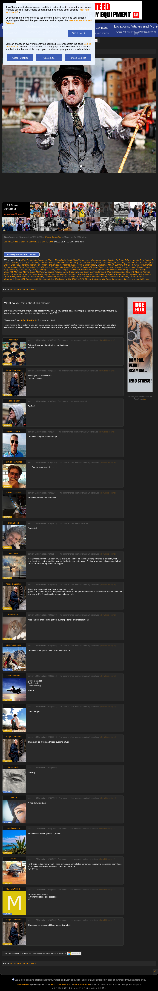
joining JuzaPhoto (28, 320)
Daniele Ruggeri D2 (111, 262)
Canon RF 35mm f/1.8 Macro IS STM (36, 242)
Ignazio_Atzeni (114, 267)
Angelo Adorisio (110, 260)
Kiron (34, 269)
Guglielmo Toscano (89, 267)
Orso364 (55, 274)
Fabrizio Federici (28, 265)
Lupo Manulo (103, 269)
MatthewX (40, 272)
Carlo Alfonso (32, 262)
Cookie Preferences (81, 984)
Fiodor (44, 265)
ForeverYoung (54, 265)
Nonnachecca (18, 274)
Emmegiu (15, 265)
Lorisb (51, 269)
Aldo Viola (90, 260)
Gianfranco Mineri (106, 265)
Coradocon (88, 262)
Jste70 (27, 269)
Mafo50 (113, 269)
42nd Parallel (27, 260)
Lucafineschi (74, 269)
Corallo (97, 262)
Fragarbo (66, 265)
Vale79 (81, 279)
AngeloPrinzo (125, 260)
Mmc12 (7, 274)
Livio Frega (42, 269)
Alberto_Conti (65, 260)
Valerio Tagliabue (93, 279)
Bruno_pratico (18, 262)
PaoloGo (90, 274)
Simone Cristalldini (109, 276)
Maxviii (110, 272)
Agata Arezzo (40, 260)
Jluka (20, 269)
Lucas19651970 (88, 269)
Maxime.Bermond (98, 272)
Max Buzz (84, 272)
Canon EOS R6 (11, 242)
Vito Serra (106, 279)
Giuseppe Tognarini (50, 267)
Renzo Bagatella (129, 274)
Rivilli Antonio (22, 276)
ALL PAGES (15, 289)
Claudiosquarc (75, 262)
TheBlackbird (61, 279)
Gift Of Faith (129, 265)
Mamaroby (122, 269)
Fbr (38, 265)
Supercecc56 (32, 279)
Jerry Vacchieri (10, 269)
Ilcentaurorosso (129, 267)
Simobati (96, 276)
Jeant (147, 267)
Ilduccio (140, 267)
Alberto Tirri (53, 260)
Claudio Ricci (62, 262)
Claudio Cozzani (47, 262)
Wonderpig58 (138, 279)
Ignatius (102, 267)
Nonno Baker (31, 274)
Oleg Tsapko (44, 274)
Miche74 (130, 272)
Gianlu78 (119, 265)
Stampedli (123, 276)
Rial (140, 274)
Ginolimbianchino (144, 265)
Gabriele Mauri (89, 265)
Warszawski (117, 279)
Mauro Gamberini (70, 272)
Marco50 (18, 272)
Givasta (75, 267)
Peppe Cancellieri (53, 237)
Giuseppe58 (65, 267)
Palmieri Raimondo (68, 274)
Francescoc (76, 265)
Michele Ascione (142, 272)
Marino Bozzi (29, 272)
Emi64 (7, 265)
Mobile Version (23, 984)
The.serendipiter (46, 279)
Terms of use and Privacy (61, 984)
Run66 (33, 276)
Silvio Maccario (69, 276)
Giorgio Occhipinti (27, 267)
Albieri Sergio (79, 260)
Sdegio (40, 276)
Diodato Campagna (143, 262)
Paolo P (81, 274)
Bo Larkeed (13, 523)
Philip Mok (110, 274)
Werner (127, 279)
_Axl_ (147, 279)
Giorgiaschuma (10, 267)
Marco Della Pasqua (138, 269)
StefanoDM (20, 279)
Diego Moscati (127, 262)
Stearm (132, 276)
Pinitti (118, 274)
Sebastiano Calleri (52, 276)
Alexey (99, 260)
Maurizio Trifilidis (53, 272)
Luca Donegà (61, 269)
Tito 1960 (72, 279)
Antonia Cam (138, 260)
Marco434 (8, 272)
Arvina (148, 260)
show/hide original (107, 340)
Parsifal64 (100, 274)
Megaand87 (119, 272)
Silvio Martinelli (84, 276)
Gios (38, 267)
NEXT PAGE (29, 289)
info (144, 399)
